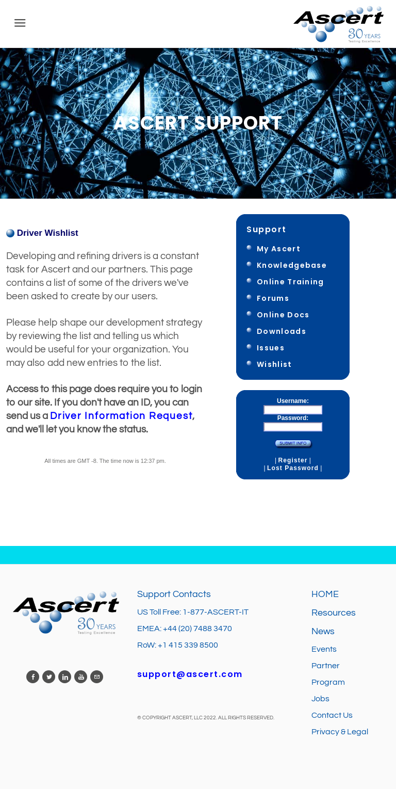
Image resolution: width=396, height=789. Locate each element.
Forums (273, 298)
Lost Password (293, 468)
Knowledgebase (292, 265)
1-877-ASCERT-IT (216, 612)
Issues (271, 348)
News (323, 631)
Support (266, 229)
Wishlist (274, 364)
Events (324, 649)
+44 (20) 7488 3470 (197, 628)
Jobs (321, 699)
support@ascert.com (190, 674)
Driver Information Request (121, 416)
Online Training (290, 282)
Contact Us (332, 715)
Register (292, 460)
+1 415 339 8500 (188, 645)
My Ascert (279, 249)
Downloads (281, 331)
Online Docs (283, 315)
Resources (333, 613)
